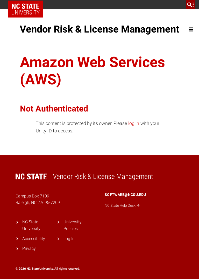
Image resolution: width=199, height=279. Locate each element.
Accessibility (33, 238)
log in (133, 123)
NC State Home (27, 5)
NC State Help (122, 205)
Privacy (29, 248)
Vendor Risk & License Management (99, 29)
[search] (190, 4)
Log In (69, 238)
